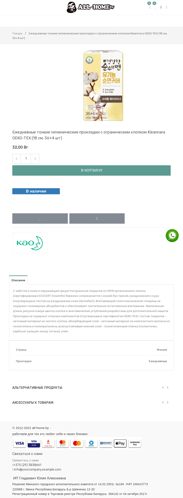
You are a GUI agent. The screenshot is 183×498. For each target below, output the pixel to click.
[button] (40, 218)
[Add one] (35, 159)
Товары (17, 33)
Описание (18, 280)
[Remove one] (16, 159)
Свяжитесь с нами (25, 460)
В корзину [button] (91, 170)
